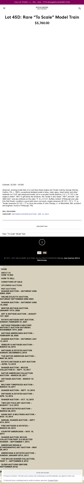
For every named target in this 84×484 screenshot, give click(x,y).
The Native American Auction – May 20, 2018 (18, 357)
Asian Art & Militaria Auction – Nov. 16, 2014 (18, 415)
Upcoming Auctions (11, 285)
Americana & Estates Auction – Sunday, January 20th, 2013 (18, 454)
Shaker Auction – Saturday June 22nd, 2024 (18, 292)
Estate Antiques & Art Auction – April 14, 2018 (18, 363)
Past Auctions (8, 289)
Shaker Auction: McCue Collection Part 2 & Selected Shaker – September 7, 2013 (16, 439)
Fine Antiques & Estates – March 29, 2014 (14, 427)
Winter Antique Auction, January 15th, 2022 (14, 309)
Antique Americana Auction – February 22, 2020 (17, 334)
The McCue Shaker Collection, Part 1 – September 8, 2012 (17, 460)
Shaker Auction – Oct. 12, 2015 (17, 399)
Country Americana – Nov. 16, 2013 (17, 432)
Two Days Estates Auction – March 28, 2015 (16, 410)
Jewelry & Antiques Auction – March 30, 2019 (17, 346)
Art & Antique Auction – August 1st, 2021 (18, 315)
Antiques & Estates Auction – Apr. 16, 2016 (17, 395)
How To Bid (7, 275)
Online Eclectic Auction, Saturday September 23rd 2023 (16, 298)
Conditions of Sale (11, 282)
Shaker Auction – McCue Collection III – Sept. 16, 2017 (15, 368)
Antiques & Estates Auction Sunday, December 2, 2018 (16, 351)
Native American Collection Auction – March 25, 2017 (16, 374)
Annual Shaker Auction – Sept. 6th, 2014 (17, 421)
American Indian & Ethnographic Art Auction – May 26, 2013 (18, 447)
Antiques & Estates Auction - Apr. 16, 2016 (30, 214)
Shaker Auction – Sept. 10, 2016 (18, 390)
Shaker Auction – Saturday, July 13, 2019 (18, 340)
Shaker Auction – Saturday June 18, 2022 (18, 303)
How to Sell (8, 278)
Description (42, 226)
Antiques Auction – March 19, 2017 (17, 380)
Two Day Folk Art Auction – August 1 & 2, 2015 (16, 404)
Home (4, 269)
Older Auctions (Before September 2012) (13, 465)
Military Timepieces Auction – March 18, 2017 (17, 386)
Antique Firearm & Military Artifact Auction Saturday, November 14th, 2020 (15, 327)
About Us (6, 273)
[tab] (42, 226)
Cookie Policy (53, 480)
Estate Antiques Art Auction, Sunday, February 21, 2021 (17, 321)
